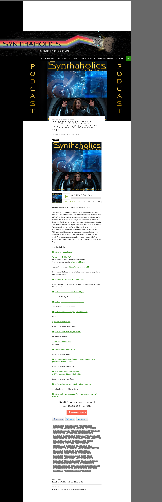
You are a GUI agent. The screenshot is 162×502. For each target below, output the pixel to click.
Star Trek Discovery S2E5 (61, 465)
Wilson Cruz (86, 470)
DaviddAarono (74, 134)
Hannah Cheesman (93, 435)
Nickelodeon (58, 450)
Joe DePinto (96, 438)
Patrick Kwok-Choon (83, 450)
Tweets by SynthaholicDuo (61, 342)
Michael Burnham (59, 448)
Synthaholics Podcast (73, 470)
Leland (90, 440)
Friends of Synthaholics (47, 58)
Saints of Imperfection (72, 455)
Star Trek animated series (90, 460)
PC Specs (121, 58)
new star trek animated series (89, 448)
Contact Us (91, 58)
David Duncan (71, 433)
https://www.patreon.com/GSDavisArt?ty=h (68, 292)
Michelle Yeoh (72, 448)
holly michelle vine (60, 438)
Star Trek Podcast (80, 468)
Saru (83, 455)
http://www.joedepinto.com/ (62, 252)
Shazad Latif (58, 460)
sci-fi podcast (58, 458)
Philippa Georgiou (70, 453)
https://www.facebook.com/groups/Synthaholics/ (69, 312)
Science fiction (70, 458)
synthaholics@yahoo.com (61, 322)
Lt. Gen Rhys (69, 443)
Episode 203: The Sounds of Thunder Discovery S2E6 (76, 488)
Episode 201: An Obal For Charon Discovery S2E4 (76, 480)
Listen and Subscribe (64, 58)
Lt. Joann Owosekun (82, 443)
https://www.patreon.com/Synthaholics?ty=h (68, 279)
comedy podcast (59, 433)
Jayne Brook (86, 438)
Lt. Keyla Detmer (59, 445)
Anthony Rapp (70, 428)
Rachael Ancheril (84, 453)
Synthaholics (58, 470)
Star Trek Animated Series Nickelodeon (66, 463)
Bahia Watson (90, 428)
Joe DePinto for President (62, 440)
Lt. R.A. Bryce (70, 445)
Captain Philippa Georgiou (81, 431)
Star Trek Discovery (87, 463)
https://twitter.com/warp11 (79, 267)
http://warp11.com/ (78, 262)
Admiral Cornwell (72, 426)
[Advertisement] (65, 15)
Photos (75, 58)
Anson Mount (58, 428)
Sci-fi (89, 455)
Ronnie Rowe (58, 455)
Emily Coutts (81, 435)
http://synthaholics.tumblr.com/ (63, 349)
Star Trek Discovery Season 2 (63, 468)
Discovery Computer (85, 433)
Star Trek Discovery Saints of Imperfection (85, 465)
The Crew (83, 58)
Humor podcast (74, 438)
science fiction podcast (85, 458)
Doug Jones (57, 435)
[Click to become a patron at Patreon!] (77, 412)
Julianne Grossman (79, 440)
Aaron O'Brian (58, 426)
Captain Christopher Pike (62, 431)
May (90, 445)
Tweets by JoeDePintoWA (61, 257)
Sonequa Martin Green (72, 460)
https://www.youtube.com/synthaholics (66, 332)
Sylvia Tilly (92, 468)
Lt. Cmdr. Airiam (58, 443)
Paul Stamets (58, 453)
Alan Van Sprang (86, 426)
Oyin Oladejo (69, 450)
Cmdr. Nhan (95, 431)
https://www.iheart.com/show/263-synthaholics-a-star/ (72, 384)
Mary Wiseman (81, 445)
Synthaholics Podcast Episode (63, 119)
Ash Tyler (80, 428)
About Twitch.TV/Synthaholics (107, 58)
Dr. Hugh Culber (69, 435)
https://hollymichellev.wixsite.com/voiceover (68, 302)
